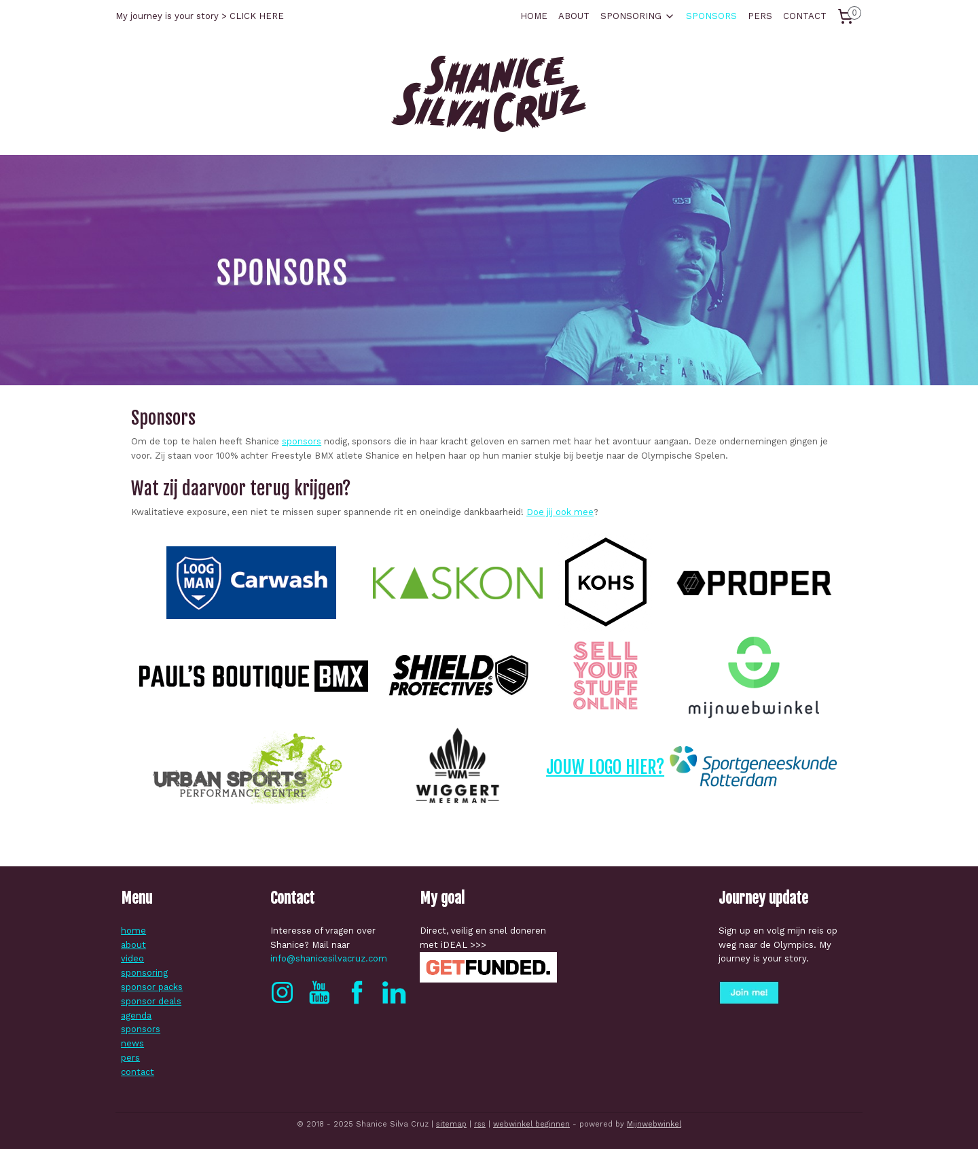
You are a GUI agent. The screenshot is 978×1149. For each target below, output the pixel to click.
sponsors (301, 441)
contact (137, 1072)
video (132, 958)
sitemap (451, 1124)
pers (130, 1058)
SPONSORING (637, 16)
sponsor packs (152, 987)
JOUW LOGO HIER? (605, 767)
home (133, 930)
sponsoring (144, 973)
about (133, 945)
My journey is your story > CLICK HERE (199, 16)
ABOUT (574, 16)
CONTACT (805, 16)
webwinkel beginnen (531, 1124)
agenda (136, 1015)
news (132, 1043)
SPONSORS (711, 16)
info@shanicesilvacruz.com (328, 958)
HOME (533, 16)
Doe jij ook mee (560, 512)
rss (480, 1124)
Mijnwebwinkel (654, 1124)
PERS (760, 16)
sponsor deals (151, 1001)
